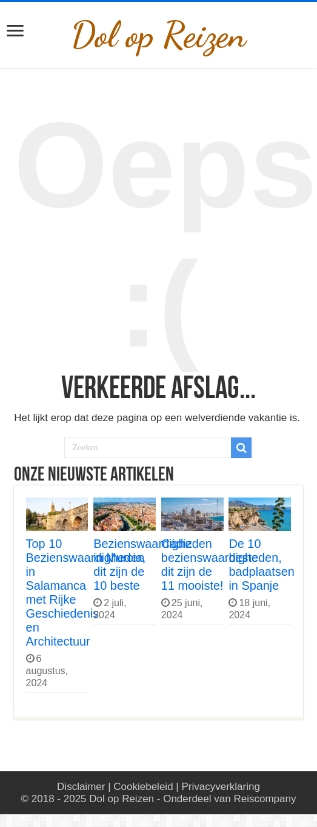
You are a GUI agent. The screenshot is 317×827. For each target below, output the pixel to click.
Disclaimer (81, 786)
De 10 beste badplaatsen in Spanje (261, 564)
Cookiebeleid (143, 786)
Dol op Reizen (158, 35)
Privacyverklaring (220, 786)
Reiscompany (264, 799)
